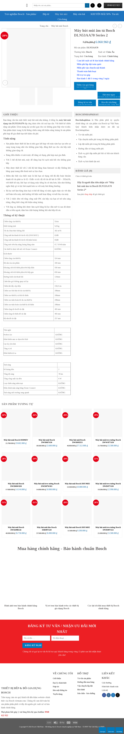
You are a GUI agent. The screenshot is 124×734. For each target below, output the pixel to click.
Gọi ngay (102, 730)
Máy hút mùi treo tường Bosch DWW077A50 (108, 441)
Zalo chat (111, 730)
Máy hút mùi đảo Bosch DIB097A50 (47, 528)
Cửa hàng (62, 19)
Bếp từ (43, 14)
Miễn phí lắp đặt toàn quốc (89, 64)
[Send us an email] (118, 695)
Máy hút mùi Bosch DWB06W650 (16, 485)
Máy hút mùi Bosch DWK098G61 (16, 528)
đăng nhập (88, 194)
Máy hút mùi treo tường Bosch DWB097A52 (108, 528)
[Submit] (87, 5)
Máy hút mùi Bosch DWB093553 (77, 441)
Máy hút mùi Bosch (59, 26)
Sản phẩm (31, 14)
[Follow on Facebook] (104, 695)
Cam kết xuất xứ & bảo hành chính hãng (95, 60)
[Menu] (28, 5)
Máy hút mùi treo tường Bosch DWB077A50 (108, 485)
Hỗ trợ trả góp (83, 75)
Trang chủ (44, 26)
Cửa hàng (119, 730)
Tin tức (115, 14)
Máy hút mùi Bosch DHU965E (77, 484)
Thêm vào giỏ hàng (85, 85)
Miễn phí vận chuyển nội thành (91, 68)
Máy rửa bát (77, 14)
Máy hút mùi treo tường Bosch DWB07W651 (46, 485)
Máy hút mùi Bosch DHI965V (16, 440)
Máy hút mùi (58, 14)
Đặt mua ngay (109, 95)
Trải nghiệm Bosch (15, 14)
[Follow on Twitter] (113, 695)
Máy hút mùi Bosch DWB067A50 (47, 441)
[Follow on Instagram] (109, 695)
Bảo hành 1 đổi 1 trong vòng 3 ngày (93, 78)
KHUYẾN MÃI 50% (98, 14)
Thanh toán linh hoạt (86, 71)
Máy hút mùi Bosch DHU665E (77, 527)
